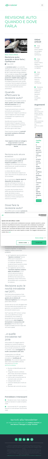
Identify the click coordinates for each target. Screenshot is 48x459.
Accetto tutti (39, 242)
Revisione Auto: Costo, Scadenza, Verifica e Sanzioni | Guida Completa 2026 (16, 401)
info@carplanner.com (11, 455)
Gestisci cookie (24, 242)
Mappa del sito (38, 455)
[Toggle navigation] (42, 5)
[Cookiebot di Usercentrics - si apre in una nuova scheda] (39, 215)
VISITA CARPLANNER (39, 200)
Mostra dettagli (39, 237)
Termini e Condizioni (31, 455)
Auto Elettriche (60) (37, 118)
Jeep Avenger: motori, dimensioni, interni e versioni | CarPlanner (37, 77)
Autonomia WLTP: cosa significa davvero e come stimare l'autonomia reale (16, 408)
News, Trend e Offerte (11, 54)
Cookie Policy (18, 455)
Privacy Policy (23, 455)
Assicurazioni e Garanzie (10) (38, 123)
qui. (10, 232)
